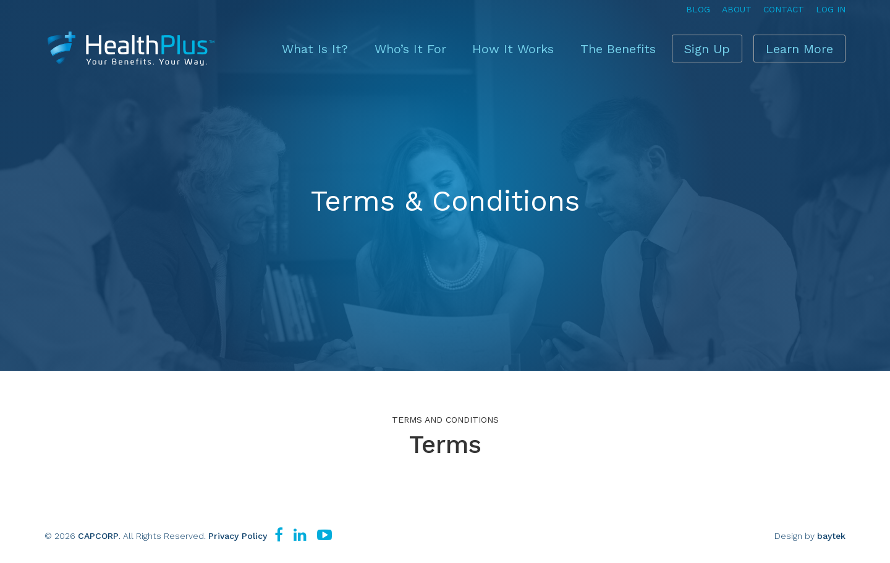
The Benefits (581, 46)
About (737, 9)
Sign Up (681, 46)
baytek (831, 536)
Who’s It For (381, 46)
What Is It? (289, 46)
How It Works (480, 46)
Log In (831, 9)
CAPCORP (98, 536)
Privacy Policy (237, 536)
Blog (698, 9)
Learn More (792, 46)
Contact (783, 9)
